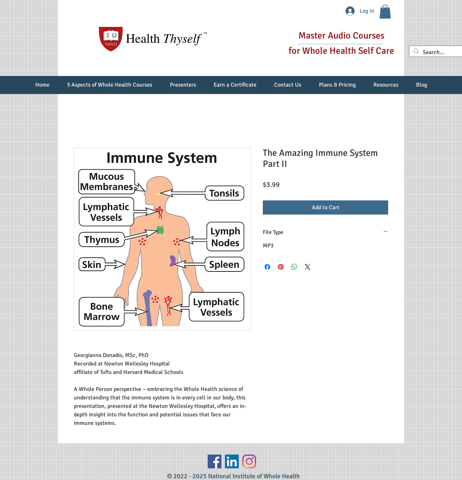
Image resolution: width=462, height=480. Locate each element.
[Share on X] (307, 267)
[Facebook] (214, 461)
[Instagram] (249, 461)
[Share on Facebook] (267, 267)
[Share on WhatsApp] (294, 267)
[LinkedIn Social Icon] (232, 461)
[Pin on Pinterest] (281, 267)
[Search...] (440, 52)
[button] (385, 11)
